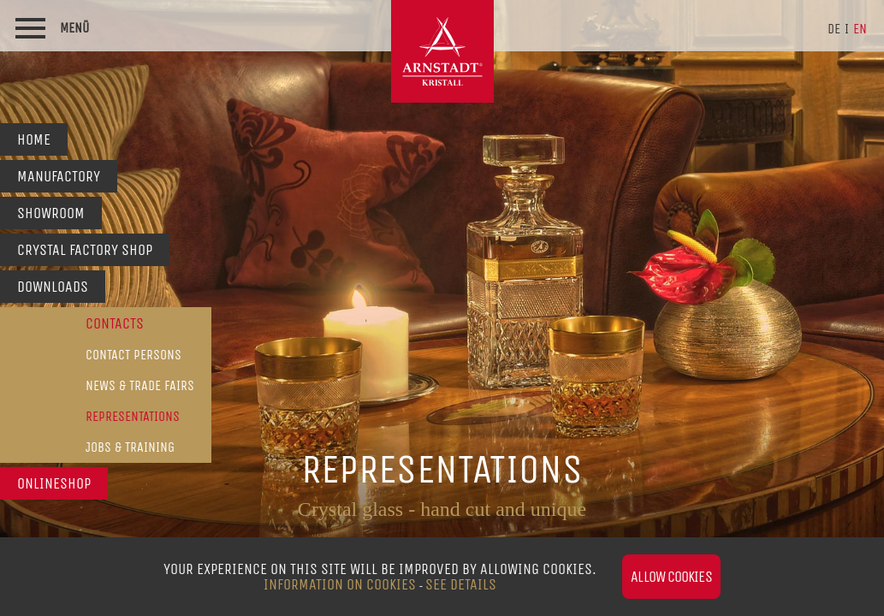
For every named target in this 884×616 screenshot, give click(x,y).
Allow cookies (671, 576)
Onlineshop (54, 483)
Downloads (52, 286)
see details (460, 584)
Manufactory (58, 176)
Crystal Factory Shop (84, 249)
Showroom (51, 213)
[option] (442, 308)
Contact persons (133, 354)
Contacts (115, 323)
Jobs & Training (130, 447)
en (860, 29)
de (834, 29)
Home (33, 139)
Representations (133, 416)
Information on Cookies (340, 584)
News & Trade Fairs (140, 385)
